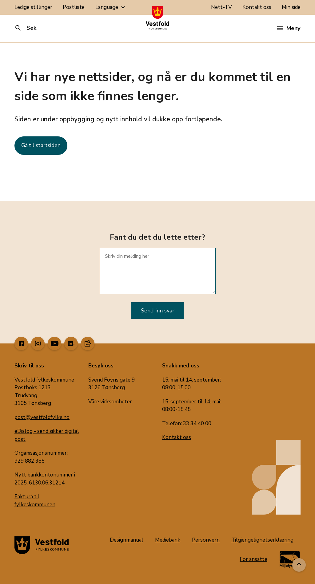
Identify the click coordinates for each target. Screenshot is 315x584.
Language (111, 7)
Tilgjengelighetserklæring (262, 539)
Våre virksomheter (110, 401)
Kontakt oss (256, 7)
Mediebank (167, 539)
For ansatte (253, 559)
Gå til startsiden (41, 145)
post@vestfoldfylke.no (42, 417)
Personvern (206, 539)
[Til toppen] (299, 565)
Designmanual (126, 539)
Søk (25, 28)
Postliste (74, 7)
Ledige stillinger (33, 7)
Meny (288, 28)
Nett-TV (221, 7)
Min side (291, 7)
